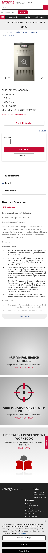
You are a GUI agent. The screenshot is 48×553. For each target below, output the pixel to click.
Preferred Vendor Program (34, 511)
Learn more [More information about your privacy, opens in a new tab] (22, 537)
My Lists (28, 17)
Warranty (28, 503)
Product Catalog (13, 17)
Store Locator (5, 12)
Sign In (22, 12)
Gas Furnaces (9, 35)
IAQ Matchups (9, 207)
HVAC (25, 32)
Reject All (24, 548)
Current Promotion (39, 497)
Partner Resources (31, 506)
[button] (45, 7)
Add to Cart (24, 149)
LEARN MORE (24, 448)
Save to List (24, 155)
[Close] (45, 524)
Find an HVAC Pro (31, 513)
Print (42, 130)
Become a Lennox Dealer (34, 518)
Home (4, 32)
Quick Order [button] (40, 17)
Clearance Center (39, 495)
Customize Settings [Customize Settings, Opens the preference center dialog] (24, 541)
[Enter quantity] (7, 141)
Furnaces (33, 32)
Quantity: (7, 137)
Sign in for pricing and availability (14, 114)
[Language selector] (29, 2)
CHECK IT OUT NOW (24, 368)
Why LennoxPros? (31, 516)
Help (13, 12)
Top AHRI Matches (24, 123)
